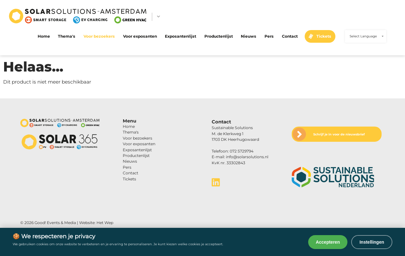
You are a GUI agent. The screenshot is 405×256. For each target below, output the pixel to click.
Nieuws (248, 36)
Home (44, 36)
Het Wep (105, 222)
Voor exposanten (140, 36)
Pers (269, 36)
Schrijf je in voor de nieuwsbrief (339, 134)
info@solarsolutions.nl (247, 156)
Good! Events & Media (55, 222)
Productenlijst (218, 36)
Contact (290, 36)
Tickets (323, 36)
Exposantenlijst (180, 36)
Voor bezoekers (99, 36)
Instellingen (371, 242)
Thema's (66, 36)
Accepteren (328, 242)
